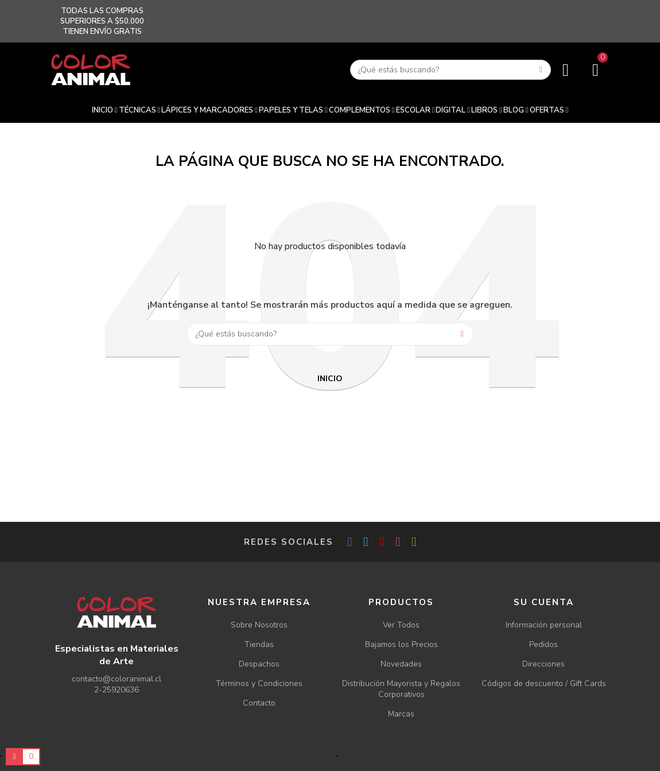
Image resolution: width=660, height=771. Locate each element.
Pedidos (543, 644)
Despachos (259, 663)
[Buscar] (450, 70)
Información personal (544, 624)
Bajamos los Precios (401, 644)
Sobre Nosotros (259, 624)
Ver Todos (401, 624)
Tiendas (259, 644)
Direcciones (543, 663)
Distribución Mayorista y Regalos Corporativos (401, 689)
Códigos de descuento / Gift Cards (544, 683)
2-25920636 (116, 689)
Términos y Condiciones (259, 683)
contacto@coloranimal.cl (116, 678)
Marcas (401, 713)
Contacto (259, 703)
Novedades (401, 663)
